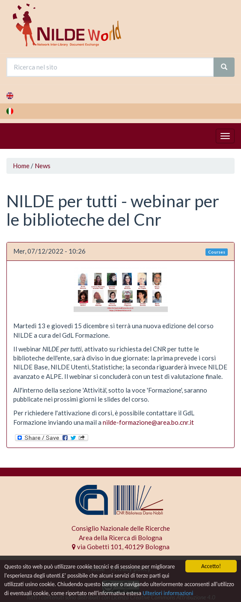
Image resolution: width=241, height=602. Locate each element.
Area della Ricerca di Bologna (120, 537)
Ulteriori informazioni (168, 593)
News (43, 165)
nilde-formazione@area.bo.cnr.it (148, 422)
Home (21, 165)
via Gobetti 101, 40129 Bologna (121, 547)
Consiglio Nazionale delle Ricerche (120, 528)
